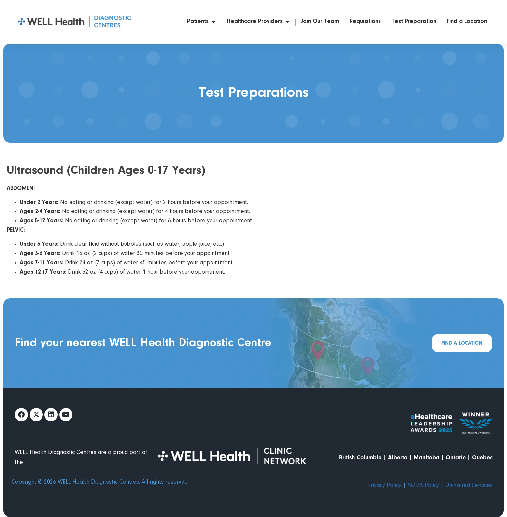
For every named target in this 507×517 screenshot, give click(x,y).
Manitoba (426, 457)
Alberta (398, 457)
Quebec (482, 457)
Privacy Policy (384, 486)
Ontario (456, 457)
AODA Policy (423, 486)
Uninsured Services (469, 486)
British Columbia (360, 457)
